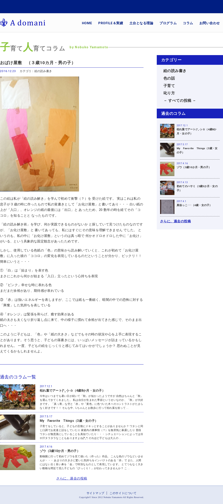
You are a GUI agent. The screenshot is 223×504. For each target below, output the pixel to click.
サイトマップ (95, 493)
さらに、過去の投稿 (71, 478)
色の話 (169, 78)
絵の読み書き (175, 71)
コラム (188, 23)
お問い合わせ (209, 23)
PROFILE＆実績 (110, 23)
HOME (87, 23)
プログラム (168, 23)
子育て (169, 86)
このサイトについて (123, 493)
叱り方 (169, 93)
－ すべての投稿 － (179, 101)
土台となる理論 (141, 23)
